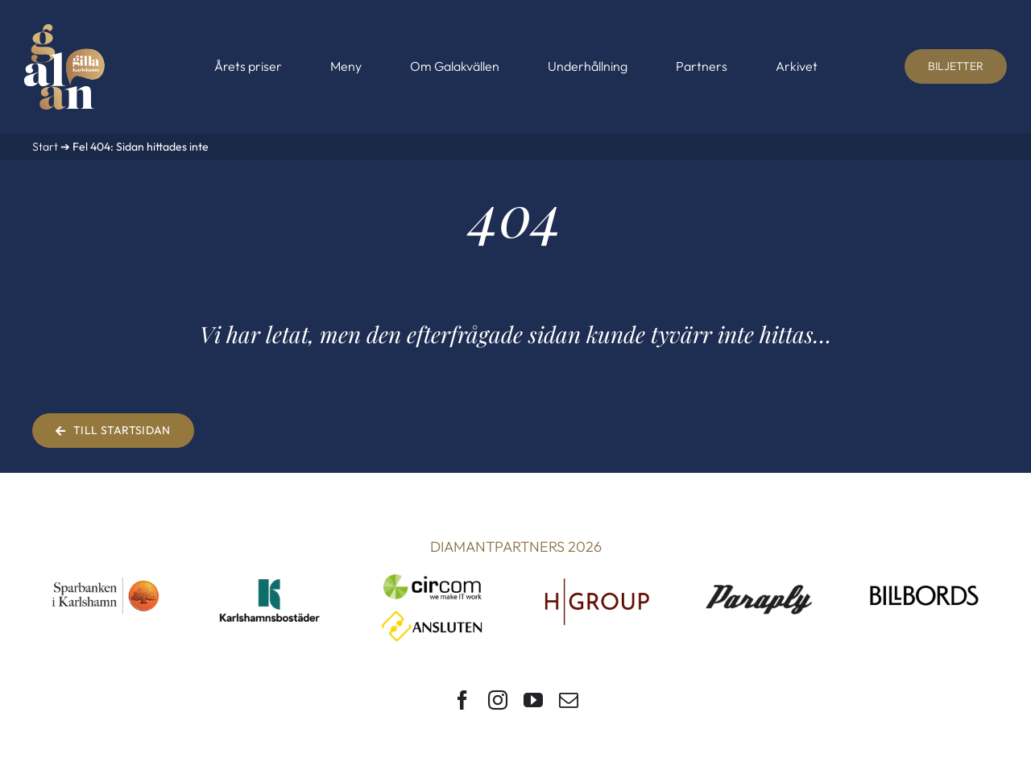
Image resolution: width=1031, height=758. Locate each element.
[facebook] (462, 700)
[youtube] (533, 700)
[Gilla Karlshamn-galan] (64, 31)
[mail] (568, 700)
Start (45, 146)
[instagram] (497, 700)
